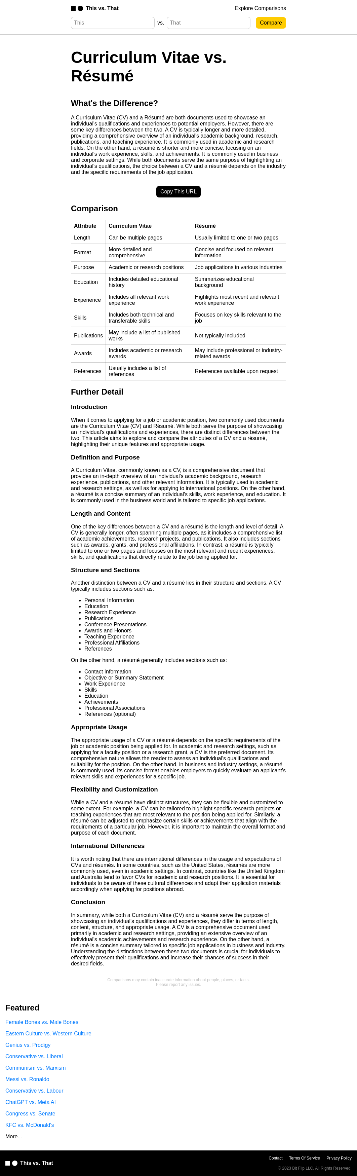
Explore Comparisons (260, 8)
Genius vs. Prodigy (27, 1045)
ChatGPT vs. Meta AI (30, 1102)
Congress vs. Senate (30, 1113)
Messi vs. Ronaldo (27, 1079)
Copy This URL (178, 191)
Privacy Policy (339, 1158)
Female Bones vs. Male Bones (41, 1022)
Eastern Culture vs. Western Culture (48, 1033)
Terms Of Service (304, 1158)
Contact (275, 1158)
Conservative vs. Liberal (34, 1056)
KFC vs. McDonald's (29, 1125)
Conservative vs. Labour (34, 1091)
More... (13, 1136)
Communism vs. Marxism (35, 1068)
